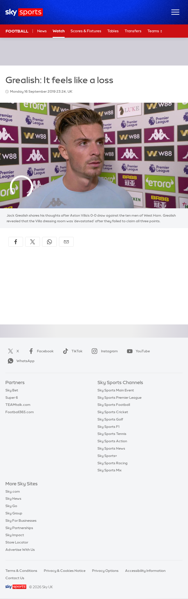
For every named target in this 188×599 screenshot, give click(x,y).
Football (17, 31)
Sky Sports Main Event (115, 390)
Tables (113, 31)
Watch (59, 31)
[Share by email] (66, 242)
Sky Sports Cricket (112, 412)
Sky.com (12, 491)
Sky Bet (11, 390)
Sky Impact (14, 535)
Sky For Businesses (20, 520)
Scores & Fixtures (85, 31)
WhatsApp (20, 361)
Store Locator (16, 542)
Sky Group (13, 513)
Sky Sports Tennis (111, 433)
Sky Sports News (111, 448)
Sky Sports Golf (110, 419)
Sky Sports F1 (108, 426)
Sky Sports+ (107, 455)
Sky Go (11, 506)
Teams (155, 31)
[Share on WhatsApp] (49, 242)
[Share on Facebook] (15, 242)
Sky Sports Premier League (119, 397)
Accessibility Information (145, 570)
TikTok (71, 351)
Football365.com (19, 412)
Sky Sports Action (112, 441)
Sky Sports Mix (109, 470)
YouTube (137, 351)
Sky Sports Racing (112, 463)
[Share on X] (32, 242)
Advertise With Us (20, 549)
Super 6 (11, 397)
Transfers (133, 31)
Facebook (40, 351)
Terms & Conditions (21, 570)
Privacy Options (105, 570)
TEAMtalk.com (17, 404)
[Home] (24, 12)
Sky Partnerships (19, 528)
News (42, 31)
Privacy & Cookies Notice (64, 570)
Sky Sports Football (113, 404)
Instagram (104, 351)
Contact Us (14, 578)
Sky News (13, 498)
